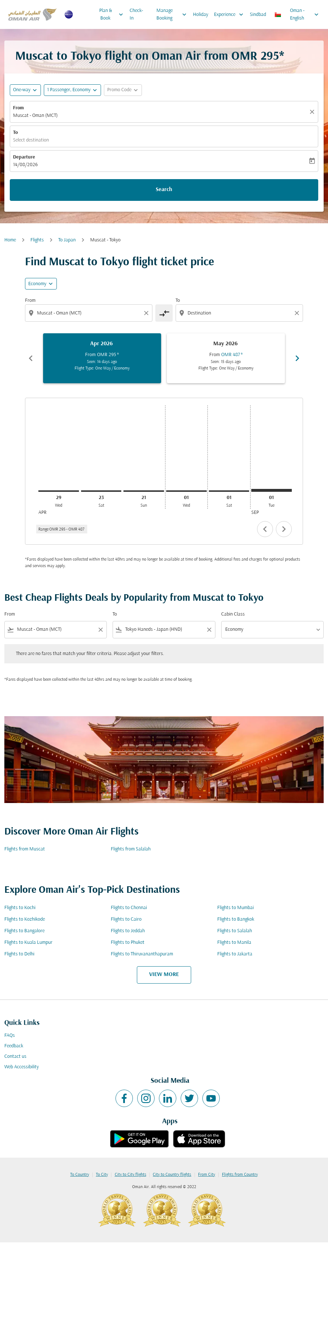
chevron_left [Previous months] (31, 358)
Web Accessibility (21, 1067)
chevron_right (284, 529)
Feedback (13, 1046)
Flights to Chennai (129, 908)
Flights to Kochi (19, 908)
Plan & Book (113, 14)
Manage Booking (173, 14)
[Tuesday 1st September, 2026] (271, 490)
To (15, 132)
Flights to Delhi (19, 954)
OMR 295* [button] (257, 56)
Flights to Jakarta (234, 954)
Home (10, 240)
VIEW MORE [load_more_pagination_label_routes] (164, 974)
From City (206, 1175)
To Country (79, 1175)
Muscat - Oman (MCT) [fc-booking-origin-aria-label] (35, 115)
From (18, 108)
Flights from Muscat (24, 849)
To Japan (67, 240)
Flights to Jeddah (128, 931)
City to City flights (130, 1175)
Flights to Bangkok (235, 919)
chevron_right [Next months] (297, 358)
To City (102, 1175)
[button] (72, 90)
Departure (24, 157)
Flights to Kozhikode (24, 919)
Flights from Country (240, 1175)
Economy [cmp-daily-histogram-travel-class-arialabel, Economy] (37, 284)
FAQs (9, 1035)
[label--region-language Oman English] (297, 14)
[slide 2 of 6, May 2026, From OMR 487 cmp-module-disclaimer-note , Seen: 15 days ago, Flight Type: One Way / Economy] (226, 358)
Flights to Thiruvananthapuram (142, 954)
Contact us (15, 1056)
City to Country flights (172, 1175)
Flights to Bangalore (24, 931)
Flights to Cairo (126, 919)
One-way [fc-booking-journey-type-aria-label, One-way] (21, 90)
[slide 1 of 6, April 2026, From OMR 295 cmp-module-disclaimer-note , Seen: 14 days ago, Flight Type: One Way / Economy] (102, 358)
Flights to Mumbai (235, 908)
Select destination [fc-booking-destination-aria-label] (31, 140)
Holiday (200, 14)
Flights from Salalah (131, 849)
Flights (37, 240)
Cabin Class (233, 614)
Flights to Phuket (127, 942)
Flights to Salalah (234, 931)
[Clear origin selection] (147, 313)
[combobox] (89, 313)
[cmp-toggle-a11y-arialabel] (164, 313)
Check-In (136, 14)
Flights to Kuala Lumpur (28, 942)
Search (164, 190)
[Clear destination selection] (298, 313)
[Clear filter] (100, 629)
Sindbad (258, 14)
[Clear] (313, 111)
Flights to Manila (234, 942)
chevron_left (265, 529)
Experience (230, 14)
